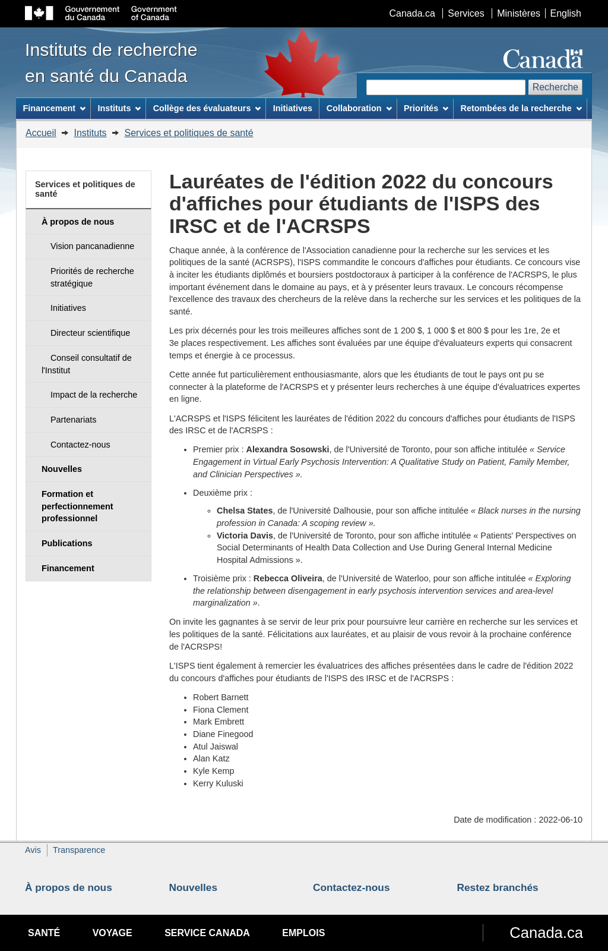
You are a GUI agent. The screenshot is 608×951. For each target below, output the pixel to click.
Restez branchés (498, 887)
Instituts (90, 133)
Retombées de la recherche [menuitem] (521, 108)
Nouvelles (193, 887)
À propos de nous (68, 887)
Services (466, 13)
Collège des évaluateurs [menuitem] (207, 108)
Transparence (79, 850)
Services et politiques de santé (189, 133)
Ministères (518, 13)
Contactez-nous (351, 887)
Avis (33, 850)
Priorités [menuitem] (426, 108)
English (565, 13)
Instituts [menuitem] (119, 108)
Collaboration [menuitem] (359, 108)
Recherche (555, 87)
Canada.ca (412, 13)
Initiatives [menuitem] (292, 108)
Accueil (41, 133)
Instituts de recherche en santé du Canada (111, 62)
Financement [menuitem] (54, 108)
